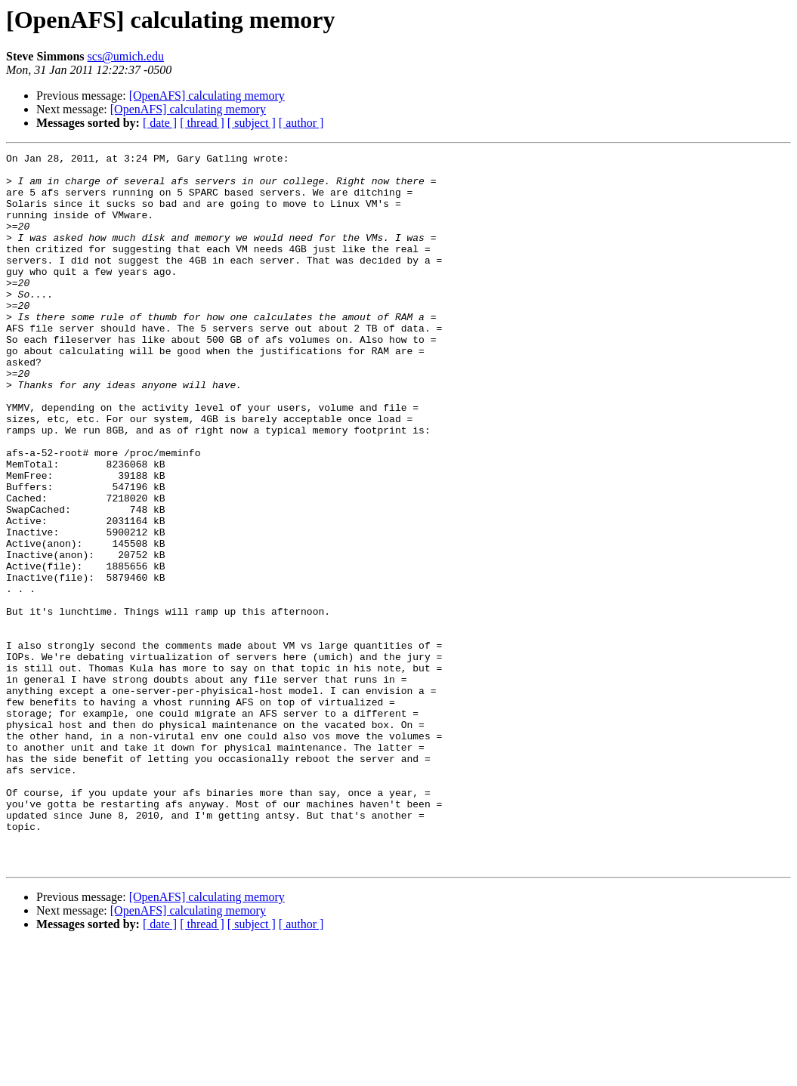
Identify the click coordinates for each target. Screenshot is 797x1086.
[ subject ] (251, 122)
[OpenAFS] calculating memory (207, 95)
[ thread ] (202, 122)
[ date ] (160, 122)
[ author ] (301, 122)
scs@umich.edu (126, 56)
